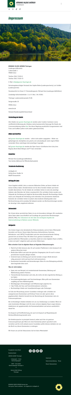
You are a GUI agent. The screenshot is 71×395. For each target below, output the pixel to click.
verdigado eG (35, 386)
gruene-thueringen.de (25, 122)
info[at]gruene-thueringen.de (22, 82)
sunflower (20, 386)
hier (27, 126)
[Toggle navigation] (61, 3)
